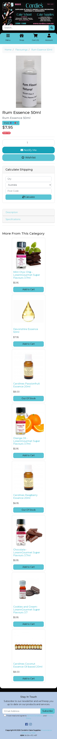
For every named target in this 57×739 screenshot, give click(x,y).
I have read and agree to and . (28, 716)
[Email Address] (21, 711)
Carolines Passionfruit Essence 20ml (26, 385)
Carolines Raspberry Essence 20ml (25, 496)
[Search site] (52, 27)
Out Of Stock (29, 398)
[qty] (28, 179)
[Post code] (28, 191)
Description (12, 212)
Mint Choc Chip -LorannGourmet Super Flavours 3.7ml (26, 275)
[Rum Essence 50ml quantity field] (28, 142)
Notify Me (29, 150)
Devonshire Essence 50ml (25, 330)
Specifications (13, 219)
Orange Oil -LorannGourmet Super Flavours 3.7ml (26, 441)
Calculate (28, 197)
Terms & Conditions (35, 716)
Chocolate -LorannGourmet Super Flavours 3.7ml (26, 552)
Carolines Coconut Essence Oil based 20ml (27, 665)
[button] (28, 157)
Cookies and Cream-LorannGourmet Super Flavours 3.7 (26, 609)
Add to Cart (28, 289)
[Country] (28, 185)
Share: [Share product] (10, 123)
